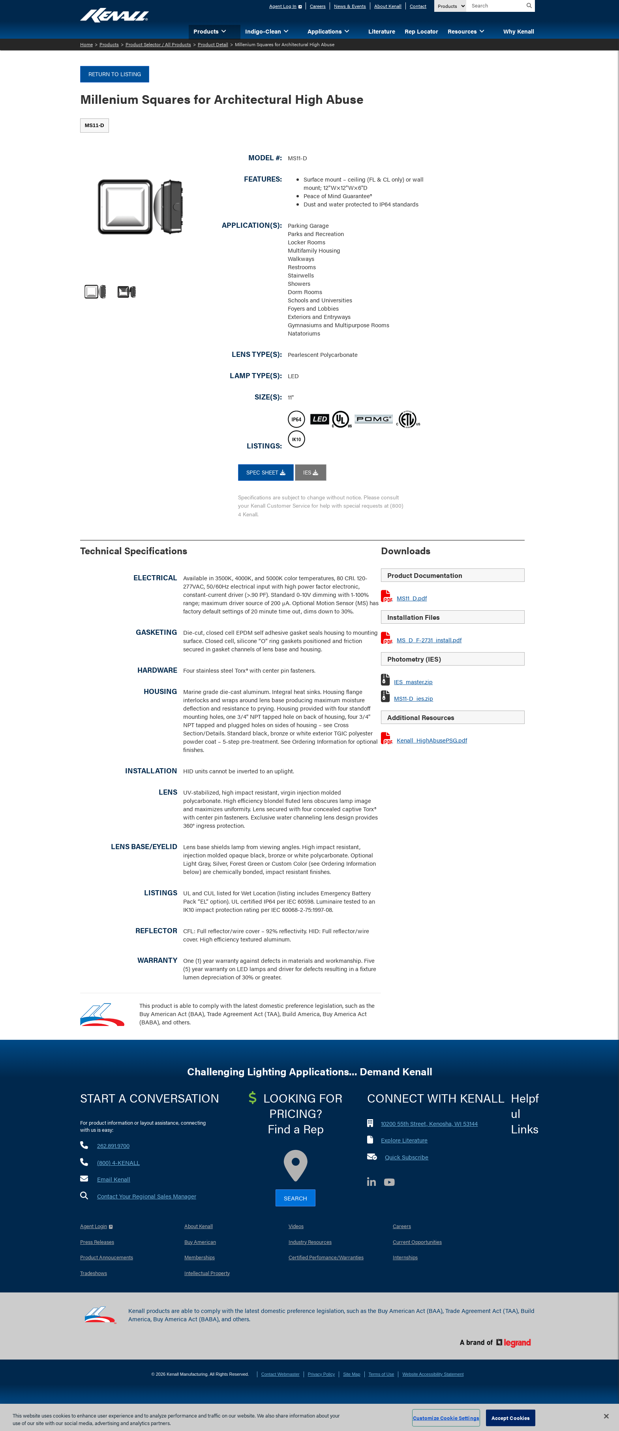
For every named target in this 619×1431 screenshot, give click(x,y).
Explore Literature (404, 1140)
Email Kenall (113, 1179)
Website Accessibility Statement (432, 1374)
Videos (296, 1226)
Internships (405, 1257)
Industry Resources (310, 1241)
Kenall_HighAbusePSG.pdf (432, 740)
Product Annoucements (106, 1257)
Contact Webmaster (280, 1374)
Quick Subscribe (406, 1157)
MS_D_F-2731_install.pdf (429, 640)
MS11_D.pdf (412, 598)
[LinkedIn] (375, 1183)
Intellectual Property (207, 1273)
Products (109, 44)
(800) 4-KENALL (118, 1162)
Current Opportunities (417, 1241)
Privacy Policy (321, 1374)
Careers (318, 5)
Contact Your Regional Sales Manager (146, 1196)
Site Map (351, 1374)
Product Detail (213, 44)
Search (295, 1198)
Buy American (200, 1241)
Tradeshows (93, 1273)
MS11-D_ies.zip (413, 698)
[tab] (94, 125)
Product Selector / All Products (158, 44)
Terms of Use (381, 1374)
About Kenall (387, 5)
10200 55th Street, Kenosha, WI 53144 (429, 1123)
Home (86, 44)
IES (310, 472)
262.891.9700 (113, 1145)
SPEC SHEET (265, 472)
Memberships (199, 1257)
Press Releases (97, 1241)
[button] (235, 31)
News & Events (350, 5)
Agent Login (93, 1226)
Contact (418, 5)
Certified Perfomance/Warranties (326, 1257)
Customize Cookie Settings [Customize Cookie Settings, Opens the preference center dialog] (446, 1418)
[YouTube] (393, 1183)
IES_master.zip (413, 681)
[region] (309, 1417)
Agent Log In (282, 5)
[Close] (606, 1416)
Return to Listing (114, 74)
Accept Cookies (510, 1418)
